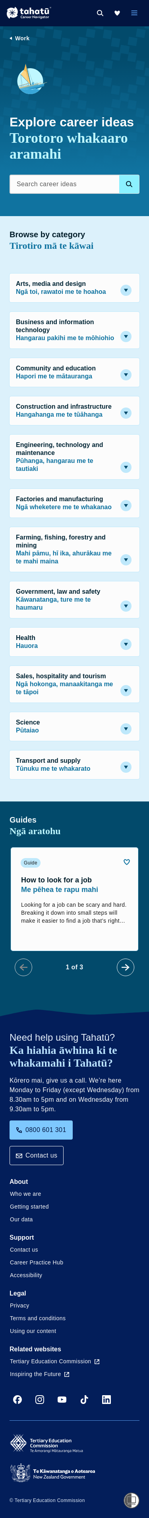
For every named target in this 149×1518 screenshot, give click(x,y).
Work (22, 38)
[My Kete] (117, 13)
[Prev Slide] (23, 967)
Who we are (25, 1194)
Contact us (36, 1155)
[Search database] (129, 184)
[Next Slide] (125, 967)
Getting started (29, 1206)
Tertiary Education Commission (54, 1361)
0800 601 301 (41, 1129)
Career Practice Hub (36, 1262)
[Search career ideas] (74, 184)
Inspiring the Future (39, 1374)
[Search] (100, 13)
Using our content (33, 1331)
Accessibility (26, 1275)
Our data (21, 1219)
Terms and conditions (38, 1318)
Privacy (19, 1305)
